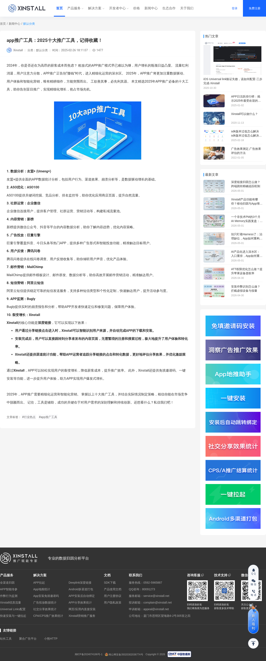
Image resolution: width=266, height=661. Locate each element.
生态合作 (169, 8)
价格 (136, 8)
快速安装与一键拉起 (13, 615)
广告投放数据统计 (45, 602)
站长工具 (6, 638)
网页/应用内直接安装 (82, 609)
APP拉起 (39, 582)
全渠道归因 (7, 582)
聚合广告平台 (28, 638)
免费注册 (254, 8)
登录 (235, 8)
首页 (59, 8)
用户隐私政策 (112, 602)
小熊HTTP (51, 638)
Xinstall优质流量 (10, 602)
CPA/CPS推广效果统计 (48, 615)
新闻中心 (151, 8)
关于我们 (186, 8)
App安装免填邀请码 (46, 596)
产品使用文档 (112, 589)
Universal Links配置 (13, 609)
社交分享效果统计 (45, 609)
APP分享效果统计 (80, 602)
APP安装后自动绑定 (82, 596)
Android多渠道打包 (81, 589)
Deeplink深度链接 (80, 582)
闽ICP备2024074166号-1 (88, 654)
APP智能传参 (8, 589)
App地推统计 (41, 589)
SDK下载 (110, 582)
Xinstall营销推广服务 (82, 615)
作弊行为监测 (8, 596)
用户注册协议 (112, 596)
